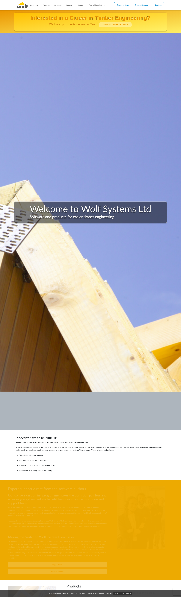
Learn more (119, 593)
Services (69, 5)
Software (58, 5)
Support (81, 5)
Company (34, 5)
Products (46, 5)
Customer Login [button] (123, 5)
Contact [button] (158, 5)
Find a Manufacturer (97, 5)
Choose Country (141, 5)
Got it (128, 593)
